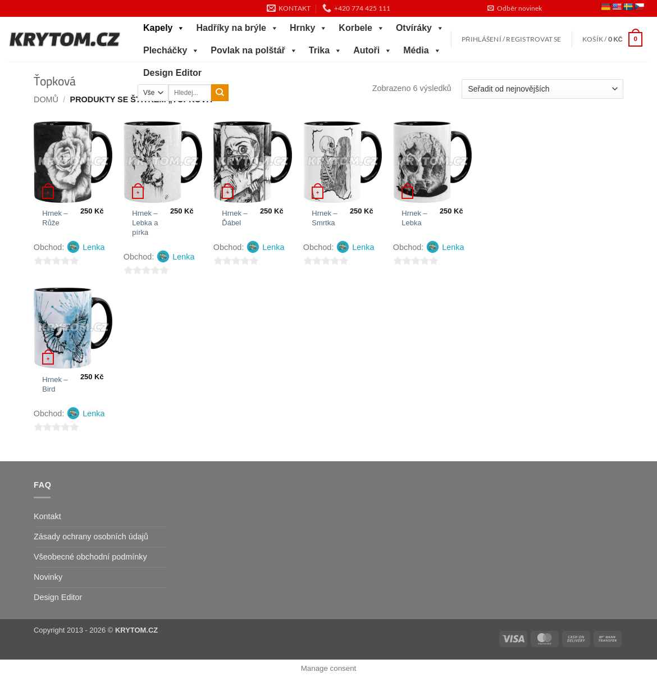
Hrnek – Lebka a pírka (145, 223)
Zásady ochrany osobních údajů (91, 536)
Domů (46, 99)
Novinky (48, 577)
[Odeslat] (220, 92)
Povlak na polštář (254, 50)
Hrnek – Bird (54, 384)
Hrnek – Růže (54, 218)
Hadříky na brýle (237, 28)
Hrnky (308, 28)
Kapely (164, 28)
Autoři (372, 50)
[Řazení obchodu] (542, 89)
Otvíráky (420, 28)
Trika (325, 50)
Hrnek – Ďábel (234, 218)
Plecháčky (171, 50)
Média (422, 50)
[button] (514, 8)
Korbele (362, 28)
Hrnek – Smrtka (324, 218)
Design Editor (172, 73)
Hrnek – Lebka (414, 218)
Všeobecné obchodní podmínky (90, 556)
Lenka (93, 247)
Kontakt (47, 516)
